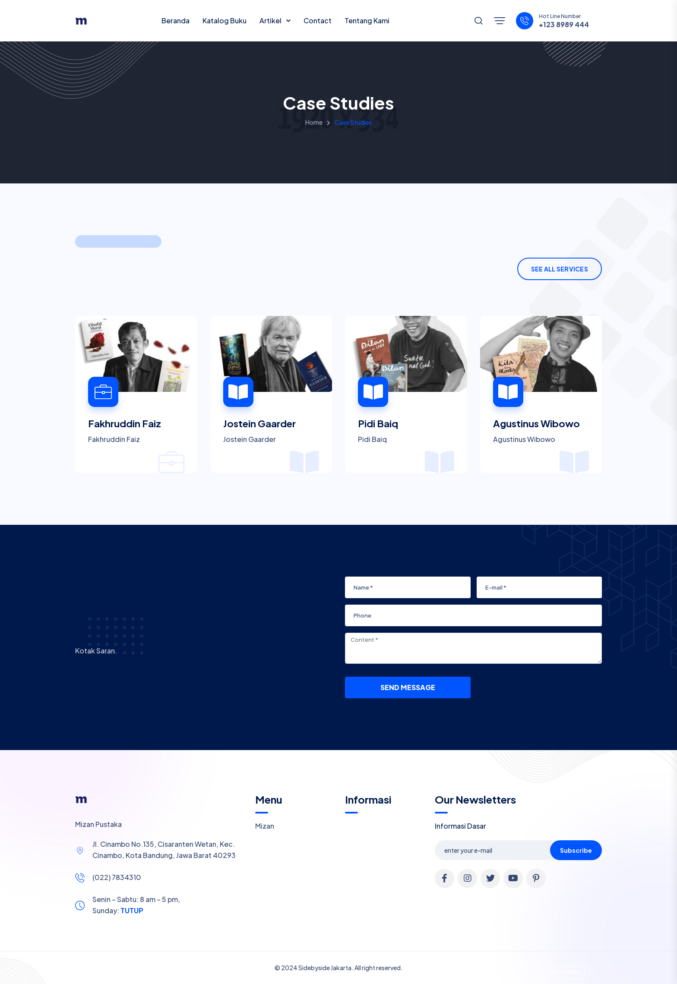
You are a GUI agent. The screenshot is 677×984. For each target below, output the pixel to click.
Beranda (175, 20)
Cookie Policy (330, 972)
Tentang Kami (367, 20)
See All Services (559, 269)
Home (314, 122)
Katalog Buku (224, 20)
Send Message (407, 687)
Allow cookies (559, 972)
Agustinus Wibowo (536, 423)
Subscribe (576, 850)
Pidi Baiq (378, 423)
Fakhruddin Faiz (124, 423)
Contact (318, 20)
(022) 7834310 (116, 877)
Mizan (264, 825)
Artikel (271, 20)
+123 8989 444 (564, 24)
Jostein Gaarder (259, 423)
